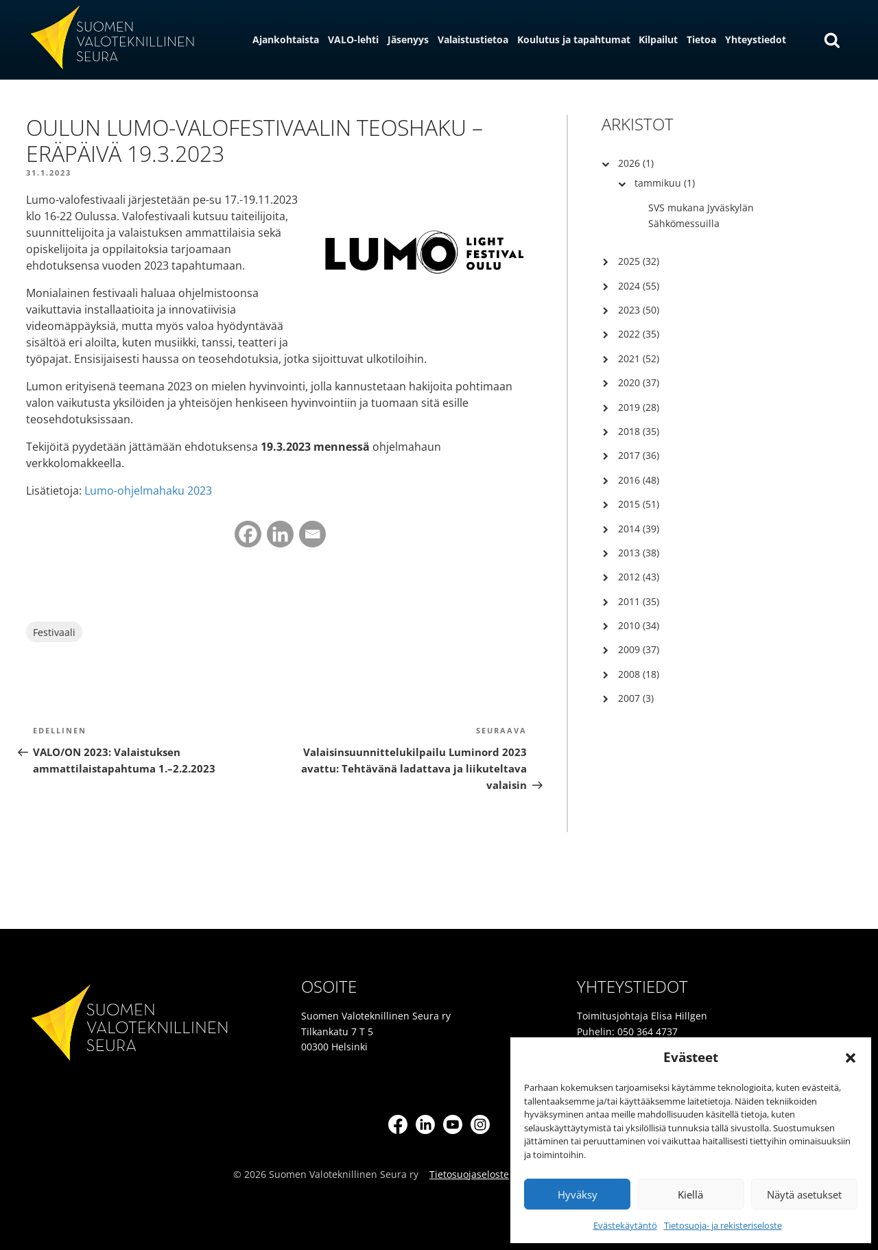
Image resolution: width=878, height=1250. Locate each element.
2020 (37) (638, 382)
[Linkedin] (280, 534)
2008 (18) (638, 674)
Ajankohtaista (285, 39)
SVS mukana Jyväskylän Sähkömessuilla (701, 215)
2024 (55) (638, 285)
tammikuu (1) (664, 182)
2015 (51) (638, 503)
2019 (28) (638, 407)
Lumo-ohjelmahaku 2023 (148, 490)
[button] (850, 1058)
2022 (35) (638, 333)
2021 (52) (638, 358)
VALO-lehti (353, 39)
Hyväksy (577, 1194)
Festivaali (54, 632)
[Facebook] (248, 534)
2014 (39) (638, 528)
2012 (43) (638, 576)
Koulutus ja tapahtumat (573, 39)
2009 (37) (638, 649)
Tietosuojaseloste (469, 1174)
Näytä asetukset (804, 1194)
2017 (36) (638, 455)
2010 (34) (638, 625)
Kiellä (690, 1194)
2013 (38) (638, 552)
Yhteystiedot (755, 39)
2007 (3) (636, 698)
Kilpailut (658, 39)
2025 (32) (638, 261)
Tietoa (701, 39)
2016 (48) (638, 479)
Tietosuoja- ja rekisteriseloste (723, 1225)
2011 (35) (638, 601)
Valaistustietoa (473, 39)
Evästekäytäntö (625, 1225)
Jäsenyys (408, 39)
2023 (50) (638, 309)
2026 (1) (636, 162)
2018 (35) (638, 431)
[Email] (312, 534)
